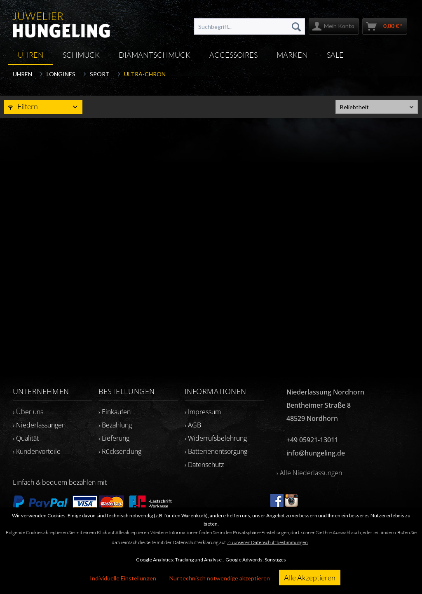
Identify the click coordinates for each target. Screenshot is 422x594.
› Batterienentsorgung (216, 451)
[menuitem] (249, 26)
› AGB (193, 425)
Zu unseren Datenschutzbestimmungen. (267, 542)
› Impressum (203, 411)
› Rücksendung (119, 451)
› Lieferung (113, 438)
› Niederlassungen (39, 425)
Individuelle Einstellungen (123, 578)
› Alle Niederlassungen (309, 472)
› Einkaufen (114, 411)
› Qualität (26, 438)
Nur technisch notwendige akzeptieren (219, 578)
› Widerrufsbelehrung (216, 438)
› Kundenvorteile (37, 451)
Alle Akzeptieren (309, 577)
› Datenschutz (204, 464)
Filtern (23, 106)
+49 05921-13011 (312, 439)
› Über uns (28, 411)
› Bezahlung (115, 425)
